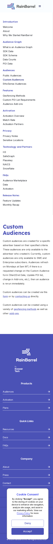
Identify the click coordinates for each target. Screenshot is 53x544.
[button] (27, 523)
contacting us (22, 296)
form (5, 296)
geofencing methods (25, 309)
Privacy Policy (23, 513)
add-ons (14, 313)
